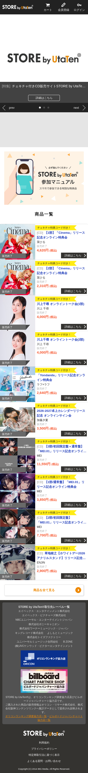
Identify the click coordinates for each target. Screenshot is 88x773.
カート (48, 10)
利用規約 (44, 742)
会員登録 (63, 10)
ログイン (79, 10)
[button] (40, 108)
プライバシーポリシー (44, 748)
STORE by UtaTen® (17, 7)
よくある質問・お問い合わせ (44, 761)
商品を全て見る (44, 590)
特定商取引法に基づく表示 (44, 754)
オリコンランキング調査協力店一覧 (26, 716)
